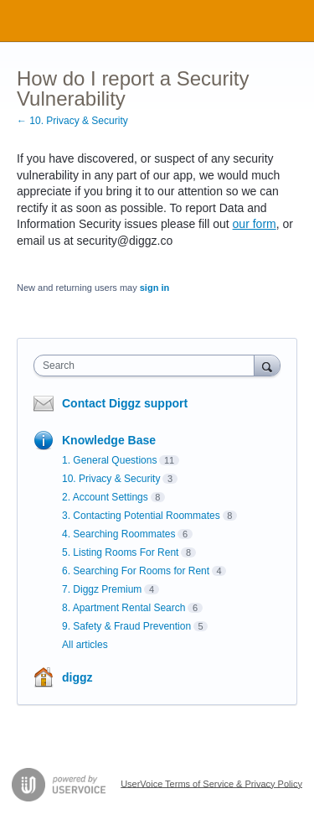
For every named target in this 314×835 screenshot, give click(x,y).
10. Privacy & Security (111, 479)
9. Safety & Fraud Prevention (126, 626)
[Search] (267, 365)
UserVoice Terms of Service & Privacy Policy (211, 783)
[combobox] (148, 365)
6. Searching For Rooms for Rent (135, 571)
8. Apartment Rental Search (123, 608)
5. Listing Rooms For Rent (120, 552)
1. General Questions (109, 460)
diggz (77, 677)
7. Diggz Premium (102, 589)
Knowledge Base (109, 440)
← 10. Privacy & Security (72, 121)
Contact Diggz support (125, 403)
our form (254, 224)
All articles (85, 645)
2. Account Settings (105, 497)
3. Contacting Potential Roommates (141, 515)
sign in (154, 288)
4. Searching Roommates (118, 534)
